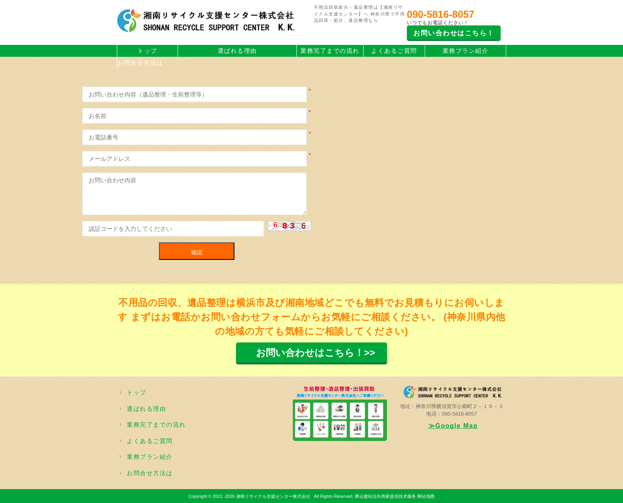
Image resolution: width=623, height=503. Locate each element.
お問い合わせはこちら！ (453, 33)
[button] (290, 226)
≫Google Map (453, 425)
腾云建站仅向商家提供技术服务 (385, 496)
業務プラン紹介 (466, 50)
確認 (196, 252)
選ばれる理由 (237, 50)
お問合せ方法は (140, 62)
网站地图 (426, 496)
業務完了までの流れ (330, 50)
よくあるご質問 (394, 50)
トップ (147, 50)
